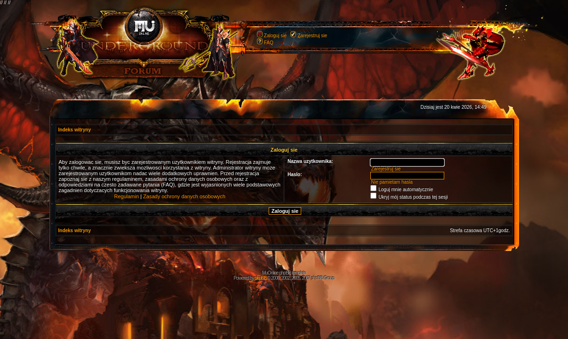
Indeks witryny (74, 129)
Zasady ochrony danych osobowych (184, 196)
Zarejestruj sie (312, 35)
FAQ (268, 42)
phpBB (260, 278)
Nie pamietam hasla (391, 182)
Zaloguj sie (275, 35)
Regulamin (126, 196)
